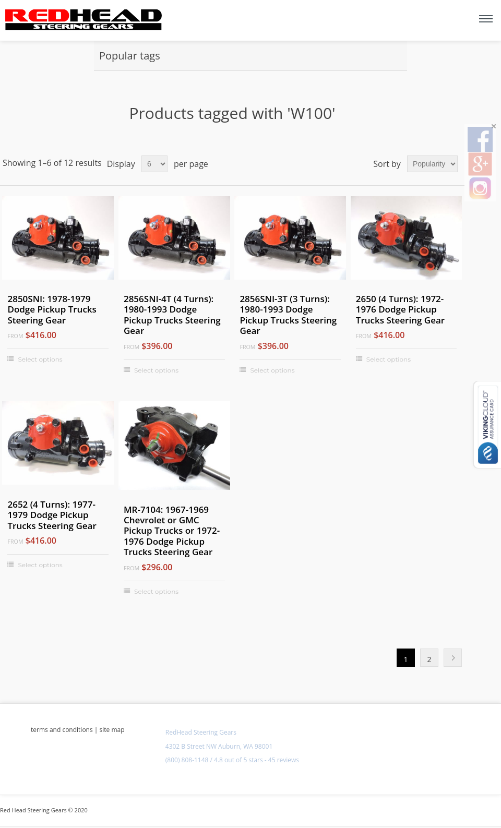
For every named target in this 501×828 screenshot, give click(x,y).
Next (453, 658)
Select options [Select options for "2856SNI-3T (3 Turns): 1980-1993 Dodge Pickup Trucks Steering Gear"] (272, 370)
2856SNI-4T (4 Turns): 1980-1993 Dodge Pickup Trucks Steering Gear (172, 315)
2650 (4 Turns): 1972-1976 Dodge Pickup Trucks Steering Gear (400, 310)
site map (112, 729)
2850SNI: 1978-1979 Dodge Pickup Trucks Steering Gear (51, 310)
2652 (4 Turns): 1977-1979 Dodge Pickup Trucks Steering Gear (51, 515)
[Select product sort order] (432, 163)
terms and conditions (62, 729)
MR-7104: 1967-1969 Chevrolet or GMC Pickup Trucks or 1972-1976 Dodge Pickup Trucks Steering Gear (172, 531)
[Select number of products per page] (154, 163)
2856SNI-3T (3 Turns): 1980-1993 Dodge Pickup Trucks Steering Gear (288, 315)
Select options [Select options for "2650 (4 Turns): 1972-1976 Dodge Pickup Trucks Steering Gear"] (388, 359)
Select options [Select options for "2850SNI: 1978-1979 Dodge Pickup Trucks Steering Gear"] (40, 359)
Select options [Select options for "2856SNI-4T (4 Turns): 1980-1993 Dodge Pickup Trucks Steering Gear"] (156, 370)
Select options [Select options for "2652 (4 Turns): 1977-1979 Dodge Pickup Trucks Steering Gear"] (40, 565)
